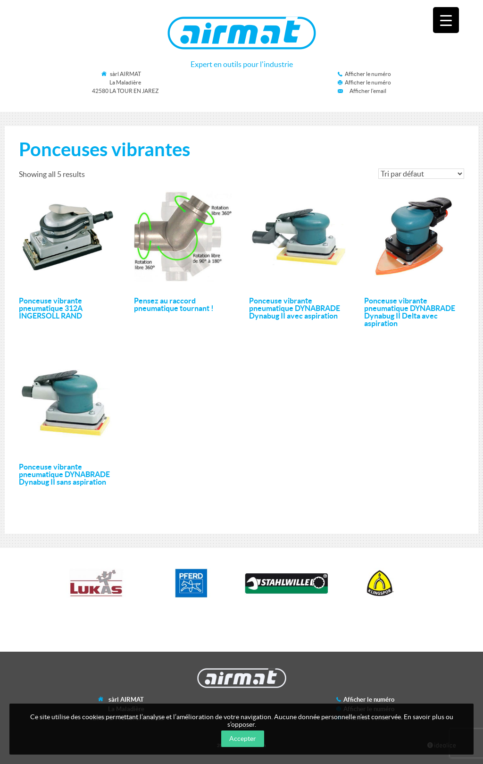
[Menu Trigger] (446, 20)
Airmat (241, 33)
